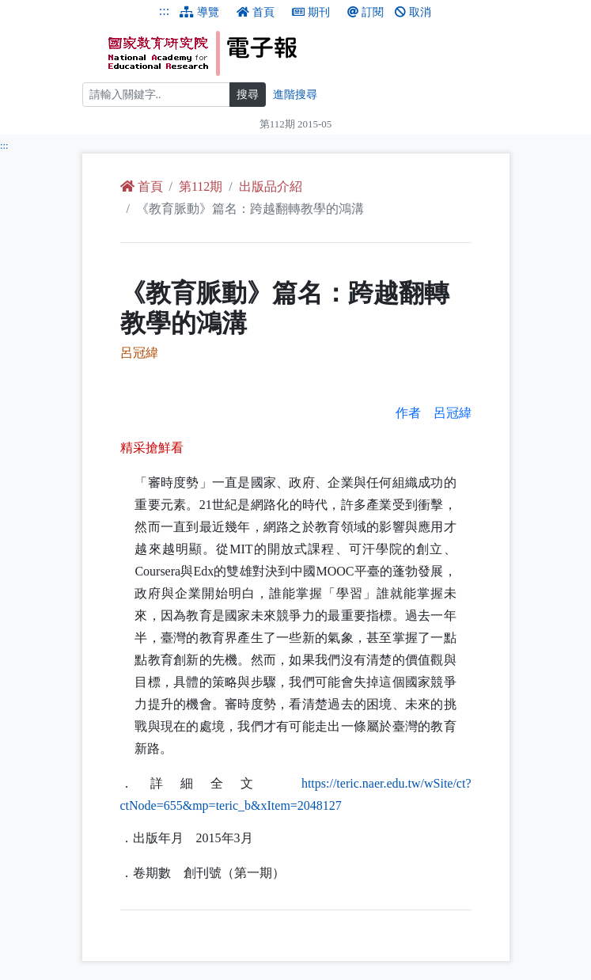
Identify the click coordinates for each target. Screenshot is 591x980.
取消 (413, 12)
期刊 (311, 12)
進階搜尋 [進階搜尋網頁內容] (295, 95)
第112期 (200, 186)
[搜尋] (156, 94)
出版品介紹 (270, 186)
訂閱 (365, 12)
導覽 (199, 12)
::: (164, 10)
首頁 (256, 12)
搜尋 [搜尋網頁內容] (248, 95)
